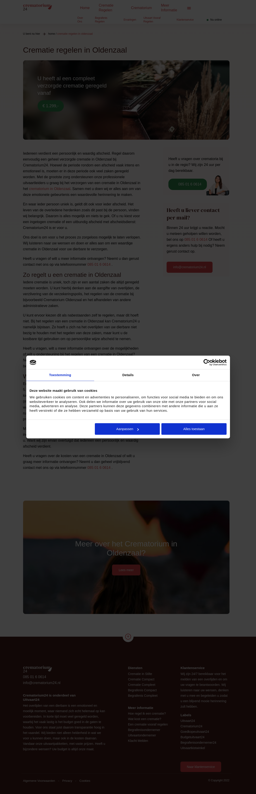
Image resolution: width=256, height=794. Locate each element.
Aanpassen (127, 429)
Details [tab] (128, 375)
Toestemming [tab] (60, 375)
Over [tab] (196, 375)
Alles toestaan (194, 429)
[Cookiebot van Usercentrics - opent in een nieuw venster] (207, 362)
